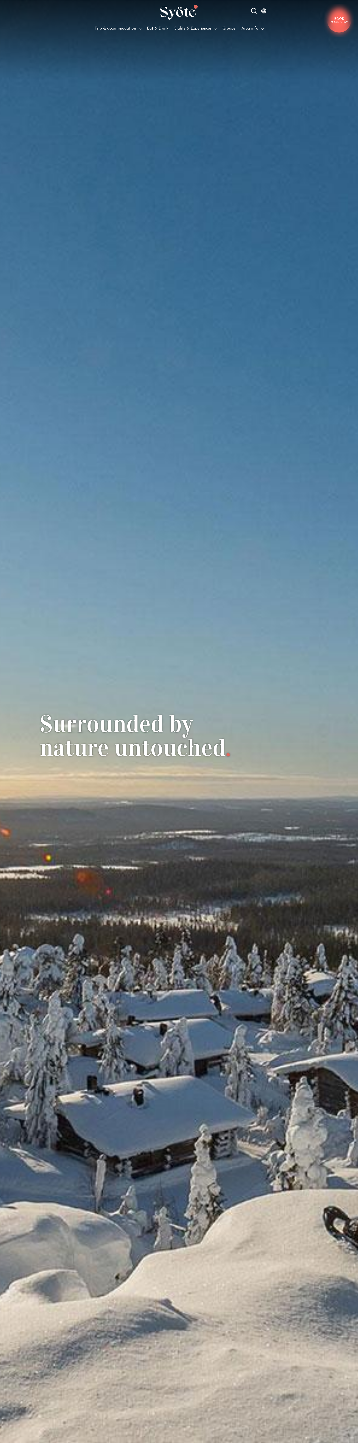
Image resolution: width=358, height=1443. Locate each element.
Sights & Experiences (193, 29)
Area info (249, 29)
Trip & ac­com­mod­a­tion (115, 29)
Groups (229, 29)
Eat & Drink (157, 29)
